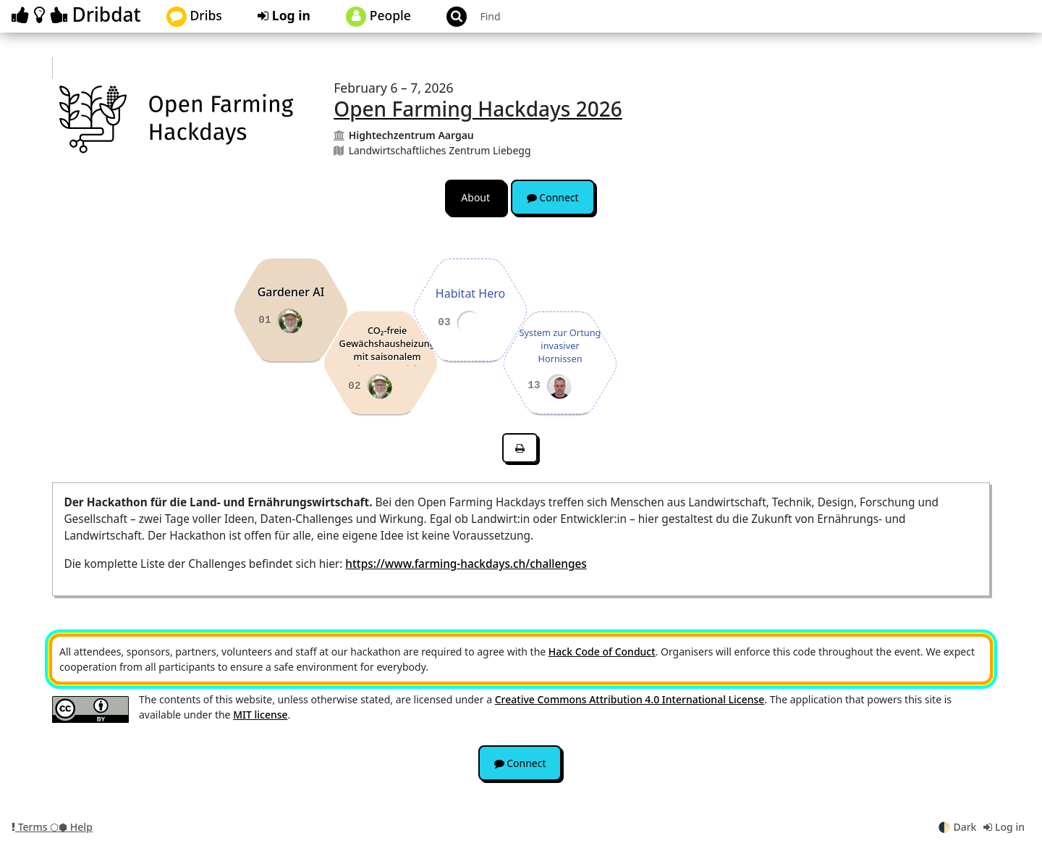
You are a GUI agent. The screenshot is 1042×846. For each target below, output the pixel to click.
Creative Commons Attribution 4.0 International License (630, 699)
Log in (284, 15)
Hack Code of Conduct (602, 651)
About (475, 197)
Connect (553, 197)
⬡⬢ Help (71, 827)
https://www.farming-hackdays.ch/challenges (466, 563)
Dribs (194, 17)
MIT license (260, 714)
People (378, 17)
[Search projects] (552, 16)
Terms (31, 827)
